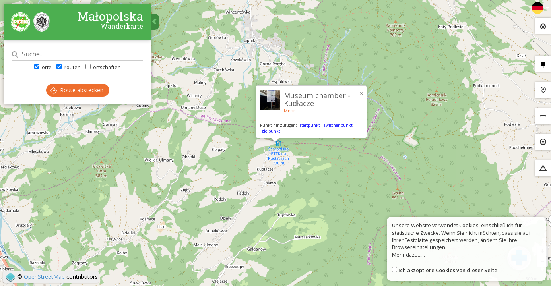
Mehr (289, 110)
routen (68, 67)
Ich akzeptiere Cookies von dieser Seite (447, 270)
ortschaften (103, 67)
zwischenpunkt (338, 125)
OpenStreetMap (44, 276)
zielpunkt (271, 131)
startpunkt (310, 125)
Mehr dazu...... (408, 254)
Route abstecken (76, 90)
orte (43, 67)
